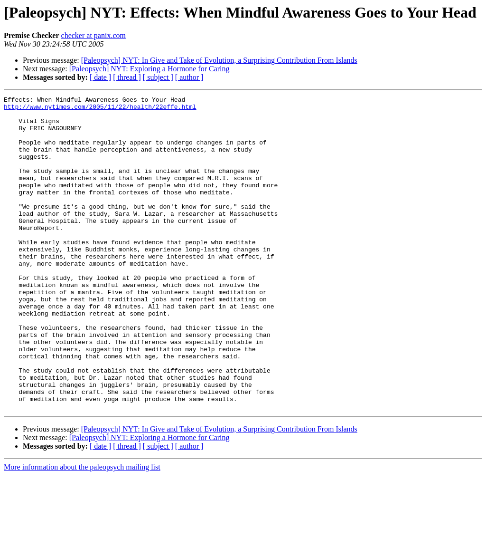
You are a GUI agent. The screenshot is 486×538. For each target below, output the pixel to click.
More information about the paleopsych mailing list (82, 530)
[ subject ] (158, 77)
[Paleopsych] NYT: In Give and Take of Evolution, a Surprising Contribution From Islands (219, 60)
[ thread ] (127, 77)
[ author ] (189, 77)
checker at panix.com (93, 35)
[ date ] (100, 77)
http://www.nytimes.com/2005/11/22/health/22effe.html (100, 109)
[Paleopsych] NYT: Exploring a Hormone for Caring (149, 69)
